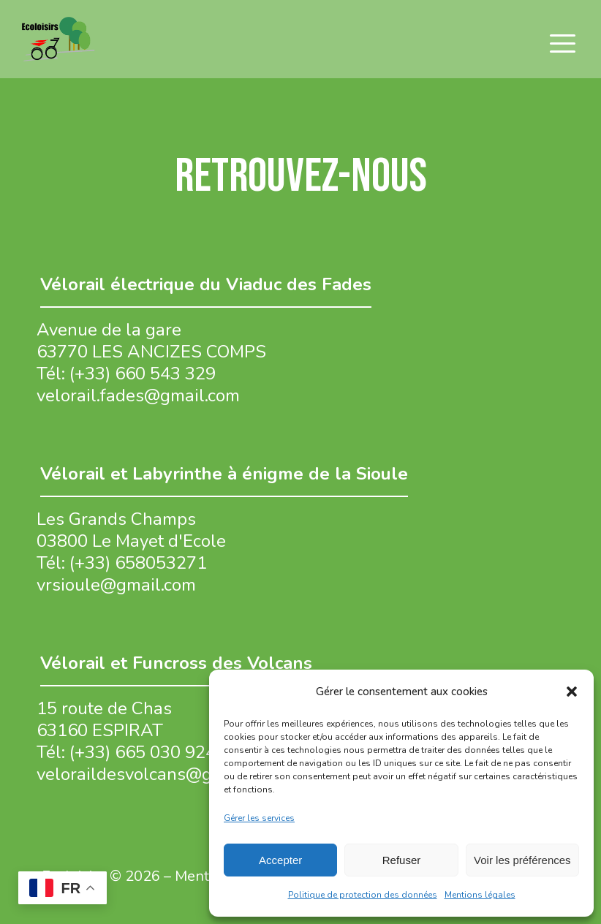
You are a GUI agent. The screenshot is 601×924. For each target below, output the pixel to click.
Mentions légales (480, 895)
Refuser (401, 860)
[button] (571, 691)
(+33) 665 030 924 (142, 752)
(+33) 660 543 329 (142, 373)
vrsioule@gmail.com (116, 585)
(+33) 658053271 (138, 563)
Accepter (280, 860)
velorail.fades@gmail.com (138, 395)
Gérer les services (259, 818)
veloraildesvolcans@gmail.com (159, 774)
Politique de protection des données (362, 895)
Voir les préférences (522, 860)
